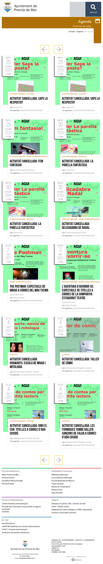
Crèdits (55, 548)
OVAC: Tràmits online (60, 507)
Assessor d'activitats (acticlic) (64, 513)
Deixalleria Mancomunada (12, 481)
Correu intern (59, 552)
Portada (72, 32)
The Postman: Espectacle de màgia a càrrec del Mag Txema (29, 288)
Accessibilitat (59, 546)
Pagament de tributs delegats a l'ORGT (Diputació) (72, 510)
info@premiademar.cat (26, 558)
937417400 (25, 556)
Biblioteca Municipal (60, 475)
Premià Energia (8, 484)
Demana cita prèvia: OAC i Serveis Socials (68, 504)
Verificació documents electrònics (16, 532)
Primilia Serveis (8, 478)
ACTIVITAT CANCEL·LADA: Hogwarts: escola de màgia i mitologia (28, 363)
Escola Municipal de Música (63, 481)
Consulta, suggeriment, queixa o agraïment (73, 540)
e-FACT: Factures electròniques (14, 529)
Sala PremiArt (57, 493)
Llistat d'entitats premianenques (15, 504)
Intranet (56, 550)
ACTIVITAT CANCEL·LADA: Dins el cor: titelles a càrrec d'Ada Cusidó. (28, 429)
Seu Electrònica (8, 523)
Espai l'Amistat (58, 484)
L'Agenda (79, 32)
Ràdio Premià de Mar (10, 475)
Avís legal (57, 542)
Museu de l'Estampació (61, 487)
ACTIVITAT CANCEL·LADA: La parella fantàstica (77, 163)
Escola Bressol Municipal (62, 478)
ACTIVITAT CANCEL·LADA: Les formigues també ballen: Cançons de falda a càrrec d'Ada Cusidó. (79, 431)
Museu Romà (57, 490)
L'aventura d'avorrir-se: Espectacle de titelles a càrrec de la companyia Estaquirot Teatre (78, 292)
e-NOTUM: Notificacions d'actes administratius (21, 526)
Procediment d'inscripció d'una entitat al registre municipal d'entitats (21, 509)
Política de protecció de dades (67, 544)
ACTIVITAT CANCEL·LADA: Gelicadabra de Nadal (76, 226)
